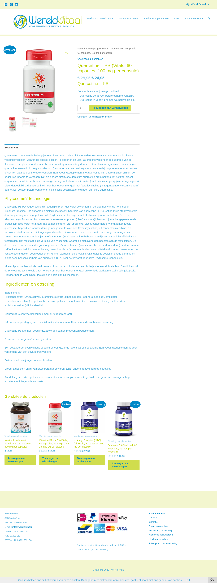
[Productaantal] (82, 108)
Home (80, 48)
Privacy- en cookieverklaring (163, 546)
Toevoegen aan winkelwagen (110, 107)
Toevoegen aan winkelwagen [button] (19, 462)
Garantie (153, 525)
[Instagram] (11, 4)
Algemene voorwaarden (161, 538)
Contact (153, 521)
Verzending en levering (160, 533)
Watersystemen (128, 18)
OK (188, 580)
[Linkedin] (16, 4)
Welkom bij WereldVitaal (100, 18)
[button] (208, 4)
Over (176, 18)
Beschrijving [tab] (12, 147)
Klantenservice (194, 18)
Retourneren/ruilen (158, 529)
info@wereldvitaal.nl (22, 530)
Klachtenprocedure (158, 542)
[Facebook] (6, 4)
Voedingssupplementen (156, 18)
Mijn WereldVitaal (198, 4)
